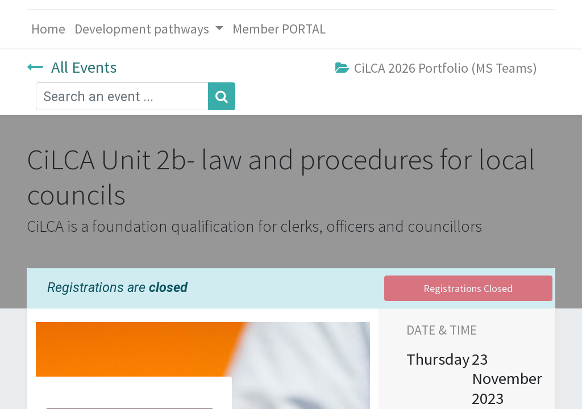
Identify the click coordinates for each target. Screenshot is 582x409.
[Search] (221, 96)
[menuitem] (48, 28)
